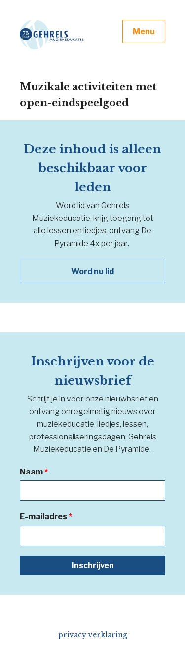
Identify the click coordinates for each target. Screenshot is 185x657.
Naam (34, 471)
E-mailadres (46, 516)
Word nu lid (92, 271)
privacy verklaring (92, 634)
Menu (144, 31)
